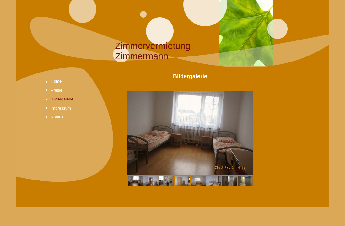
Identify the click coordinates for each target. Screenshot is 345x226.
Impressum (61, 108)
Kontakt (58, 117)
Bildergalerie (62, 99)
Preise (56, 90)
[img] (172, 33)
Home (56, 81)
